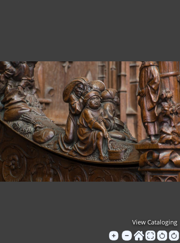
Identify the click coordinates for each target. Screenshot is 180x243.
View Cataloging (154, 222)
